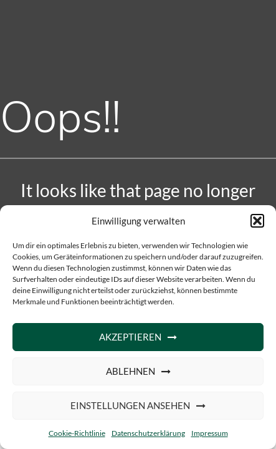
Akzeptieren (130, 336)
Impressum (209, 433)
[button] (257, 221)
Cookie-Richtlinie (77, 433)
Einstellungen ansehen (130, 405)
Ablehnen (130, 371)
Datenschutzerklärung (148, 433)
